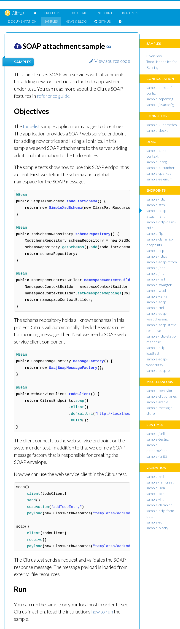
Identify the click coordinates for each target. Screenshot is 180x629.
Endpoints (105, 13)
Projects (52, 13)
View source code (109, 61)
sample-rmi (155, 307)
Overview (154, 56)
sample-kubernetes (161, 124)
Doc (22, 21)
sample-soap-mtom (161, 262)
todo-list (31, 126)
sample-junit (155, 433)
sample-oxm (155, 493)
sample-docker (158, 130)
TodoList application (161, 61)
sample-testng (157, 439)
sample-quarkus (158, 173)
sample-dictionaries (161, 396)
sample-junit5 (156, 456)
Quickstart (78, 13)
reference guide (53, 96)
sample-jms (155, 273)
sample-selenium (159, 179)
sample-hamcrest (160, 482)
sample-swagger (159, 285)
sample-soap (156, 302)
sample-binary (157, 528)
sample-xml (155, 476)
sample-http (155, 199)
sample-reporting (159, 99)
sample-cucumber (160, 167)
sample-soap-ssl (158, 370)
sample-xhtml (156, 499)
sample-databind (159, 505)
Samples (51, 21)
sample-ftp (154, 233)
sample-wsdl (156, 290)
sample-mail (155, 279)
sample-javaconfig (160, 104)
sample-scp (155, 250)
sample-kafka (156, 296)
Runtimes (130, 13)
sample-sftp (155, 205)
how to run (102, 611)
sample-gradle (157, 402)
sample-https (156, 256)
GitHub (102, 21)
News (76, 21)
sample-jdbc (155, 267)
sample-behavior (159, 390)
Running (152, 67)
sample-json (155, 488)
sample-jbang (156, 162)
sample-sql (154, 522)
